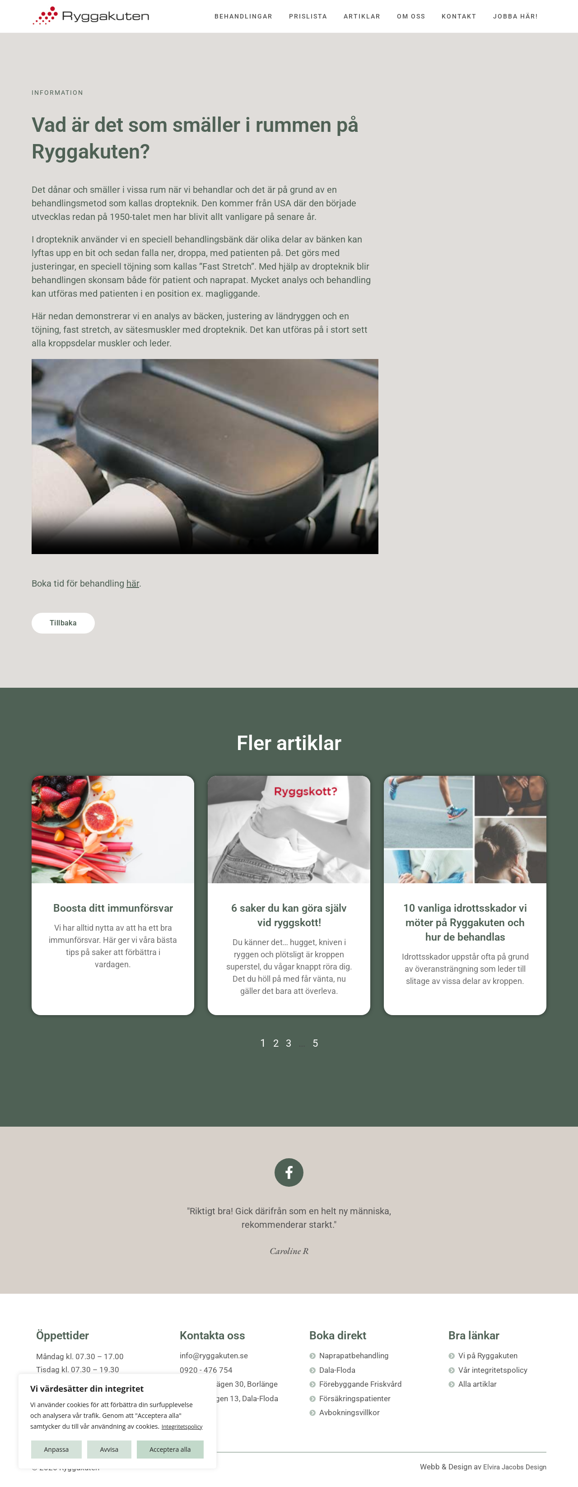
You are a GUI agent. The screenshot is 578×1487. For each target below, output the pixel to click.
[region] (117, 1416)
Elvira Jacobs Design (510, 1466)
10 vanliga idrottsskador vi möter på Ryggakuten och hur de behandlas (465, 922)
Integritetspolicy (79, 1426)
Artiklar (362, 16)
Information (58, 92)
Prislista (308, 16)
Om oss (411, 16)
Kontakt (459, 16)
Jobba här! (515, 16)
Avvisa (109, 1449)
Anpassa (56, 1449)
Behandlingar (243, 16)
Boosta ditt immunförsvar (113, 908)
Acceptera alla (170, 1449)
